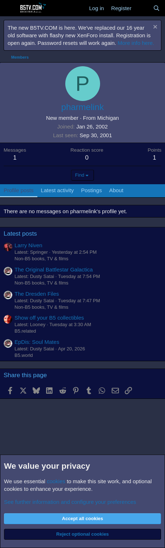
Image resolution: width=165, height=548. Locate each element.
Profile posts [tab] (19, 190)
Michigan (108, 118)
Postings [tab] (91, 190)
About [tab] (116, 190)
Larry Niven (28, 245)
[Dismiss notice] (154, 27)
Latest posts (20, 233)
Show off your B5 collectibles (49, 318)
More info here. (136, 43)
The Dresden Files (37, 294)
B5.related (25, 331)
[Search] (156, 8)
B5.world (24, 355)
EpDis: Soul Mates (37, 342)
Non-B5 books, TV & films (42, 258)
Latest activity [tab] (57, 190)
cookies (56, 481)
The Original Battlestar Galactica (54, 269)
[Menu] (9, 8)
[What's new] (142, 8)
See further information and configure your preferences (70, 502)
